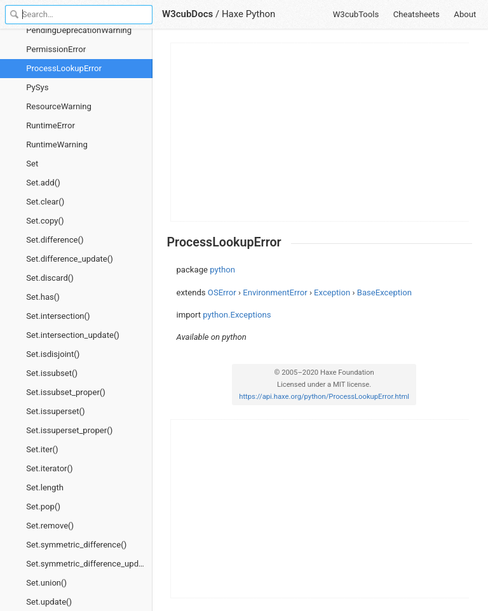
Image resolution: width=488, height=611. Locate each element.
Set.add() (43, 182)
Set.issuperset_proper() (69, 430)
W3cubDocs (187, 14)
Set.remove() (50, 525)
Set (32, 163)
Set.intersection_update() (72, 335)
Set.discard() (50, 278)
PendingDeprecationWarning (79, 30)
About (465, 14)
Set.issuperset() (55, 411)
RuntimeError (50, 125)
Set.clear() (45, 201)
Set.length (45, 487)
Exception (332, 292)
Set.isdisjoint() (52, 354)
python (222, 269)
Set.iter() (42, 449)
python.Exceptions (237, 314)
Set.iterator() (49, 468)
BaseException (384, 292)
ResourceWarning (59, 106)
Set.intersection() (58, 316)
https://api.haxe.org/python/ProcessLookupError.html (324, 397)
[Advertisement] (320, 132)
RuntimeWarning (57, 144)
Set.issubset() (52, 373)
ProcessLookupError (64, 68)
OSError (222, 292)
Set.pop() (43, 506)
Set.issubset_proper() (65, 392)
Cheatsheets (416, 14)
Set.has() (43, 297)
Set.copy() (45, 220)
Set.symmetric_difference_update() (89, 563)
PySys (37, 87)
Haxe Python (249, 14)
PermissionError (56, 49)
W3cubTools (356, 14)
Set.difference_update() (69, 259)
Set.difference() (54, 240)
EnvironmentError (275, 292)
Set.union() (46, 583)
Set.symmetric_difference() (76, 544)
